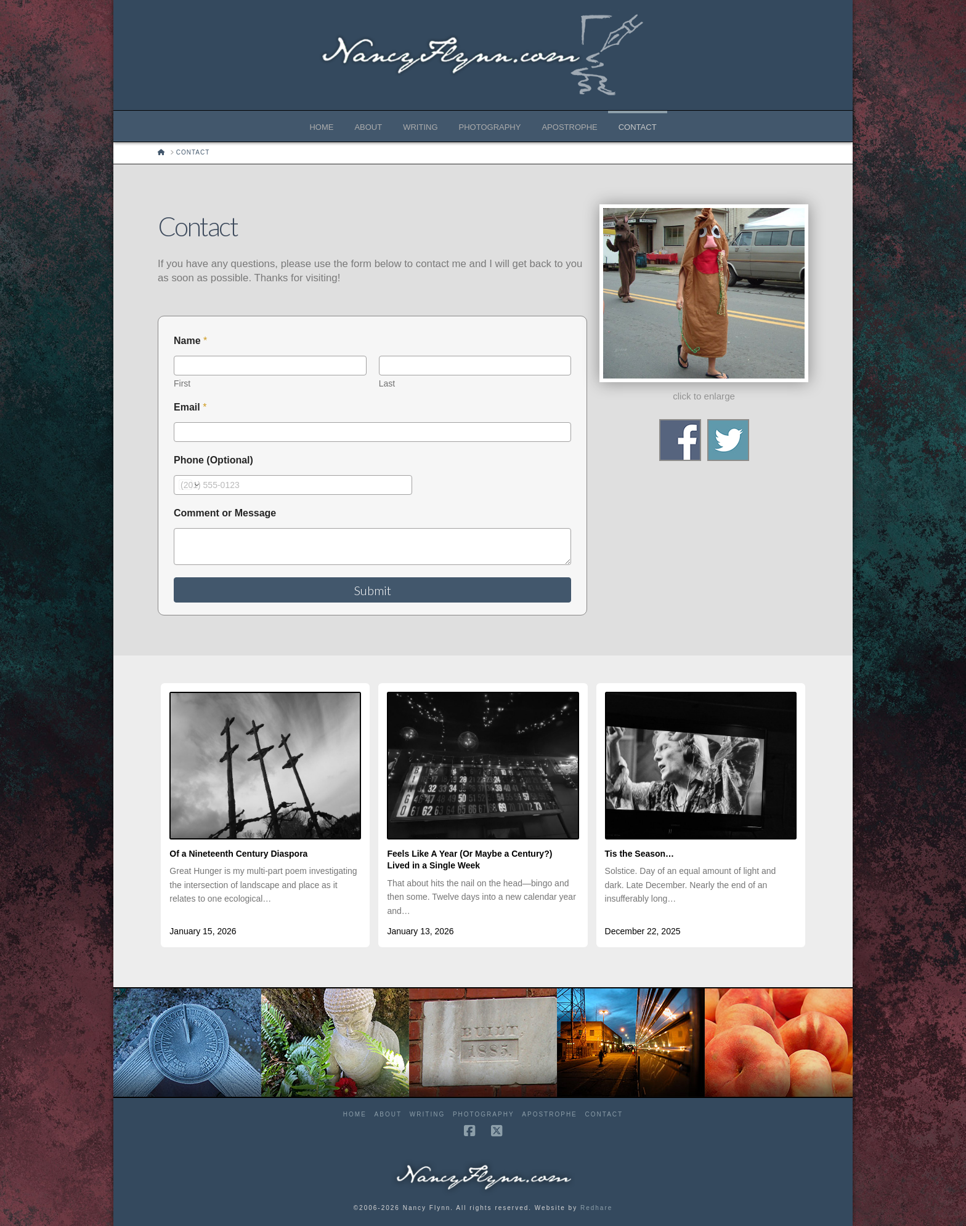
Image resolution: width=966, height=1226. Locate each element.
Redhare (596, 1207)
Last (387, 383)
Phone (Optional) (213, 460)
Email (190, 407)
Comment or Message (225, 513)
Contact (604, 1114)
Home (355, 1114)
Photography (483, 1114)
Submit (372, 590)
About (388, 1114)
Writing (427, 1114)
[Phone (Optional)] (293, 485)
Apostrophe (549, 1114)
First (182, 383)
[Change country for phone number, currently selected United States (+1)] (188, 485)
